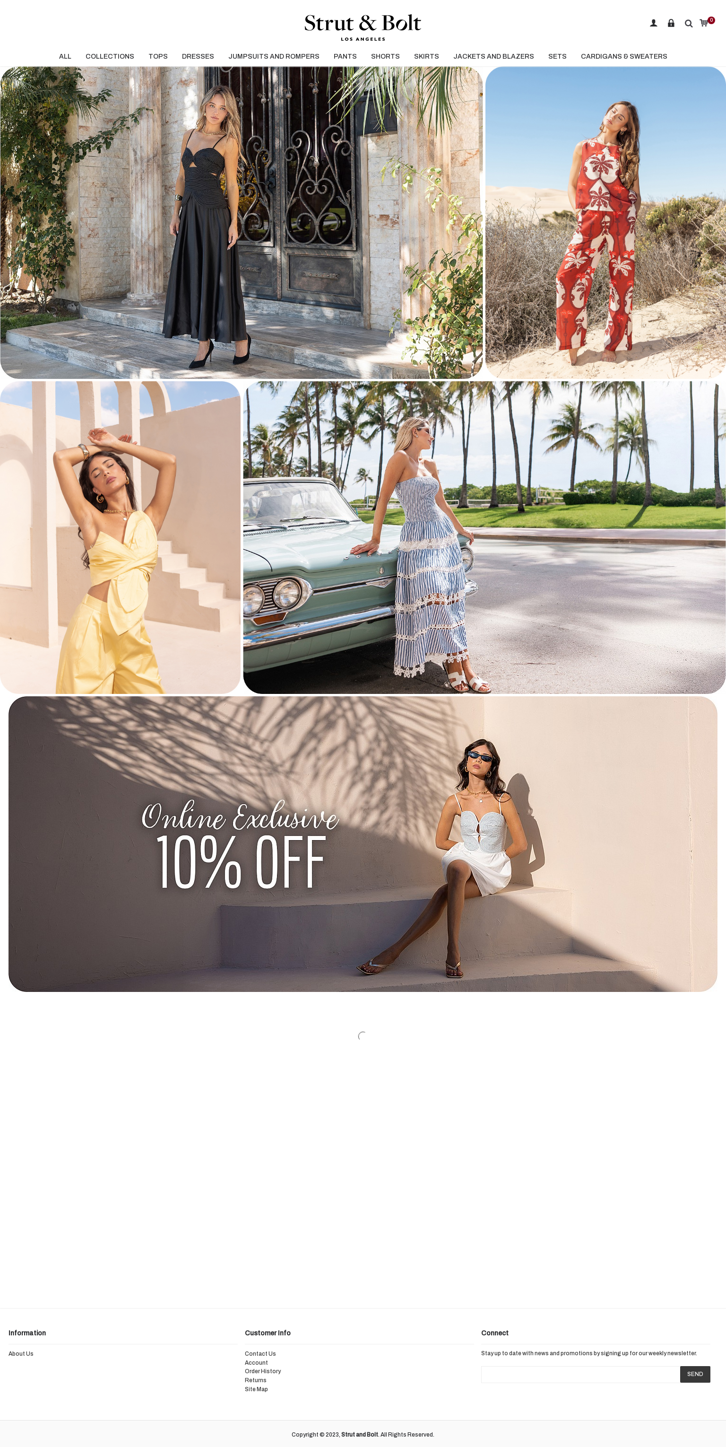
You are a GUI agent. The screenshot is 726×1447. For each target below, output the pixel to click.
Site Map (256, 1389)
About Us (21, 1354)
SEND (695, 1374)
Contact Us (260, 1354)
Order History (263, 1371)
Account (256, 1362)
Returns (256, 1380)
